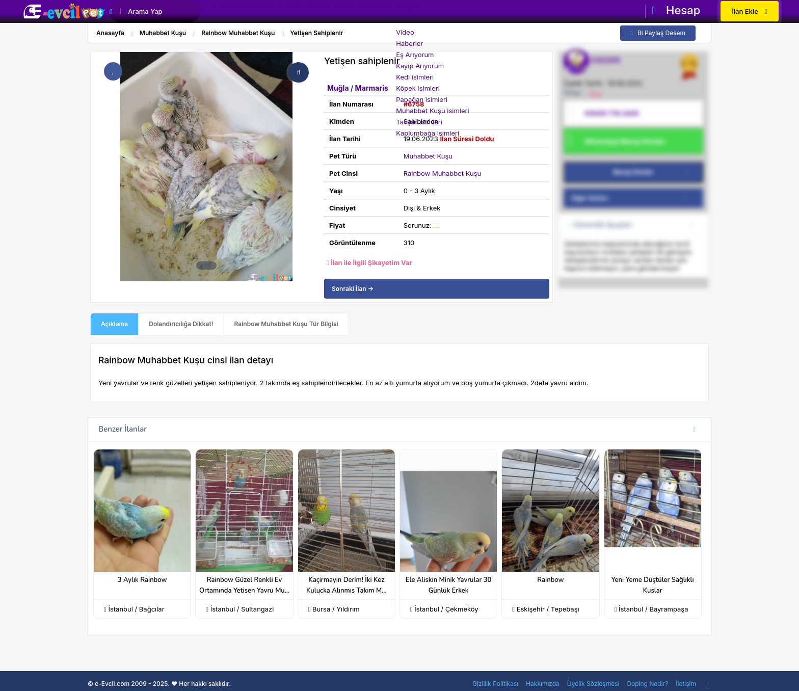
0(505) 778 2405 (611, 113)
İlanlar (268, 12)
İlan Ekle (749, 11)
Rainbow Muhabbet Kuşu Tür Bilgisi (286, 324)
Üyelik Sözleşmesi (593, 683)
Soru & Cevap (311, 12)
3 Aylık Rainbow (142, 579)
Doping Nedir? (647, 683)
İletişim (686, 683)
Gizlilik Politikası (495, 683)
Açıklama (114, 324)
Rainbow (550, 579)
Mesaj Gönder (652, 172)
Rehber (443, 12)
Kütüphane (361, 12)
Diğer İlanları (632, 198)
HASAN (605, 60)
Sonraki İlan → (353, 289)
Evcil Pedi (405, 12)
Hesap (676, 10)
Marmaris (371, 88)
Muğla (339, 88)
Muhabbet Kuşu (428, 156)
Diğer (481, 12)
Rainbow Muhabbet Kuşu (443, 173)
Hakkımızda (543, 683)
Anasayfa (232, 12)
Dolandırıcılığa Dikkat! (181, 324)
